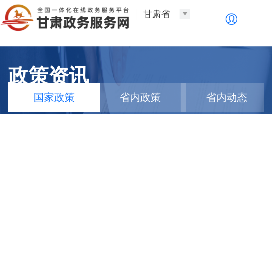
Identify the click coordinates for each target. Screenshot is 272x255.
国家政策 (54, 97)
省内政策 (140, 97)
